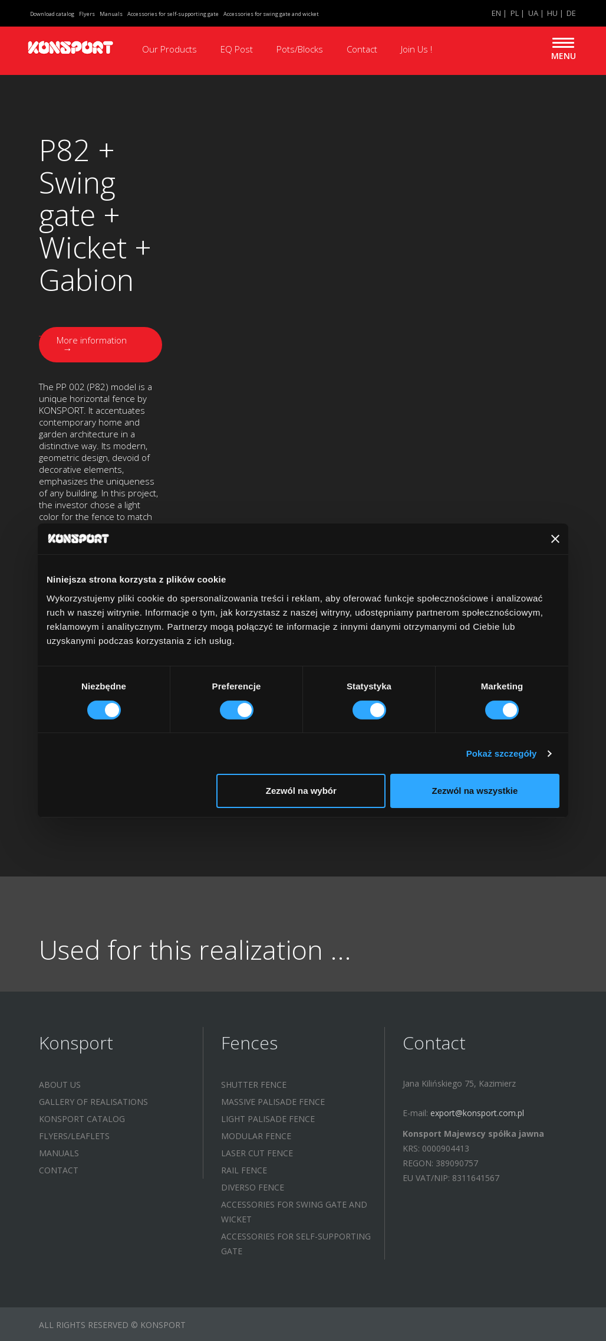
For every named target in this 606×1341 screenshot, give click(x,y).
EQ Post (236, 49)
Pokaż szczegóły (501, 753)
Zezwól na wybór (301, 791)
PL (515, 13)
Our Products (169, 49)
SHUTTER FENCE (253, 1082)
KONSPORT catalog (82, 1117)
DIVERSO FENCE (252, 1185)
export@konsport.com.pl (477, 1111)
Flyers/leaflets (74, 1134)
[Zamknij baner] (555, 539)
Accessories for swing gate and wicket (271, 14)
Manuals (111, 14)
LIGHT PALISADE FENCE (268, 1117)
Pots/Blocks (299, 49)
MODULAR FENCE (256, 1134)
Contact (362, 49)
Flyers (87, 14)
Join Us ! (416, 49)
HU (552, 13)
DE (571, 13)
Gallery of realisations (93, 1099)
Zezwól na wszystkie (475, 791)
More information (94, 343)
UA (533, 13)
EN (496, 13)
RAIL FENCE (244, 1168)
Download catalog (52, 14)
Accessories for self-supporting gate (173, 14)
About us (60, 1082)
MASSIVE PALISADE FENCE (273, 1099)
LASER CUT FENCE (257, 1151)
